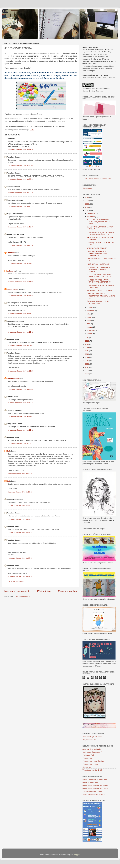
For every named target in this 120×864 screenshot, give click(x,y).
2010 (87, 367)
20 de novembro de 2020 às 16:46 (20, 150)
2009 (87, 371)
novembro (91, 217)
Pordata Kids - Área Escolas (93, 761)
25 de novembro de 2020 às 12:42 (20, 430)
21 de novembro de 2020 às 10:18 (20, 227)
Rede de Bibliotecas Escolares (93, 794)
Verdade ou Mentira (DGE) (92, 770)
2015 (87, 351)
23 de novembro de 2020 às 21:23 (20, 371)
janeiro (90, 334)
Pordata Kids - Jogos (90, 764)
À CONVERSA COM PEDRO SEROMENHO (98, 302)
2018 (87, 341)
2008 (87, 374)
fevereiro (90, 330)
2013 (87, 357)
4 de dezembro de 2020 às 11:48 (20, 533)
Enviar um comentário (16, 581)
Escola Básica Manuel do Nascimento (96, 179)
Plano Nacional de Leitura (92, 791)
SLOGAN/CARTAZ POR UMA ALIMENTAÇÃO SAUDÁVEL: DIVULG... (98, 221)
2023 (87, 201)
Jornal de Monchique (90, 782)
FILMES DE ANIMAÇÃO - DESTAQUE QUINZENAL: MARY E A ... (101, 296)
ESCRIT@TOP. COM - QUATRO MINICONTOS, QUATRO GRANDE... (99, 269)
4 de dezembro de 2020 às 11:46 (20, 519)
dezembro (91, 213)
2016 (87, 348)
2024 (87, 197)
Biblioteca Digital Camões (92, 737)
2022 (87, 204)
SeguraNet (86, 767)
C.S (8, 451)
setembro (91, 311)
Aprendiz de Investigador (91, 749)
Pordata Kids (87, 758)
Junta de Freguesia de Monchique (95, 788)
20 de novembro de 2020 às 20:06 (20, 179)
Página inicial (44, 591)
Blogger (77, 855)
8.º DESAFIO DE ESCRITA (97, 248)
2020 (87, 210)
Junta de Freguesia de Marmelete (95, 785)
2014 (87, 354)
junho (89, 317)
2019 (87, 338)
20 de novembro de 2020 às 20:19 (20, 206)
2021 (87, 207)
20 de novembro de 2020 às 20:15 (20, 193)
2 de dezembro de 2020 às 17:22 (20, 492)
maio (89, 320)
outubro (90, 307)
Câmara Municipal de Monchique (94, 779)
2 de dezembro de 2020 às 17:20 (20, 474)
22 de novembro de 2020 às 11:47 (20, 263)
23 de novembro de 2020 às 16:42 (20, 332)
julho (89, 314)
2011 (87, 364)
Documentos (87, 188)
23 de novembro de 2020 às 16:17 (20, 314)
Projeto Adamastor (89, 740)
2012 (87, 361)
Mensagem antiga (67, 591)
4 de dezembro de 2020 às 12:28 (20, 576)
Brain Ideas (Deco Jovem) (92, 752)
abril (89, 324)
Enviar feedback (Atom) (23, 596)
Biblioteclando (13, 378)
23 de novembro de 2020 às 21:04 (20, 346)
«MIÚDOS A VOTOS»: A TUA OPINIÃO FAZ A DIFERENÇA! (99, 281)
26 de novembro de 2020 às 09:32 (20, 443)
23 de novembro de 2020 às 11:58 (20, 295)
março (89, 327)
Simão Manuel (12, 289)
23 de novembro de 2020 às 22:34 (20, 389)
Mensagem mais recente (17, 591)
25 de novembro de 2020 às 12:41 (20, 403)
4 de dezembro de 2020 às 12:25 (20, 558)
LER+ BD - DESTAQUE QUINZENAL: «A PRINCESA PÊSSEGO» (101, 233)
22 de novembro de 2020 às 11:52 (20, 282)
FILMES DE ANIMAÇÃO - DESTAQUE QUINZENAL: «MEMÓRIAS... (97, 253)
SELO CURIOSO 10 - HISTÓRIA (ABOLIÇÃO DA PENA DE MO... (100, 276)
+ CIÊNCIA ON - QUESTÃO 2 (98, 264)
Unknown (11, 253)
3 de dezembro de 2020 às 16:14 (20, 505)
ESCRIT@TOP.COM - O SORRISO (100, 290)
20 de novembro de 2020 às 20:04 (20, 165)
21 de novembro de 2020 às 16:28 (20, 245)
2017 (87, 344)
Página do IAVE (88, 755)
